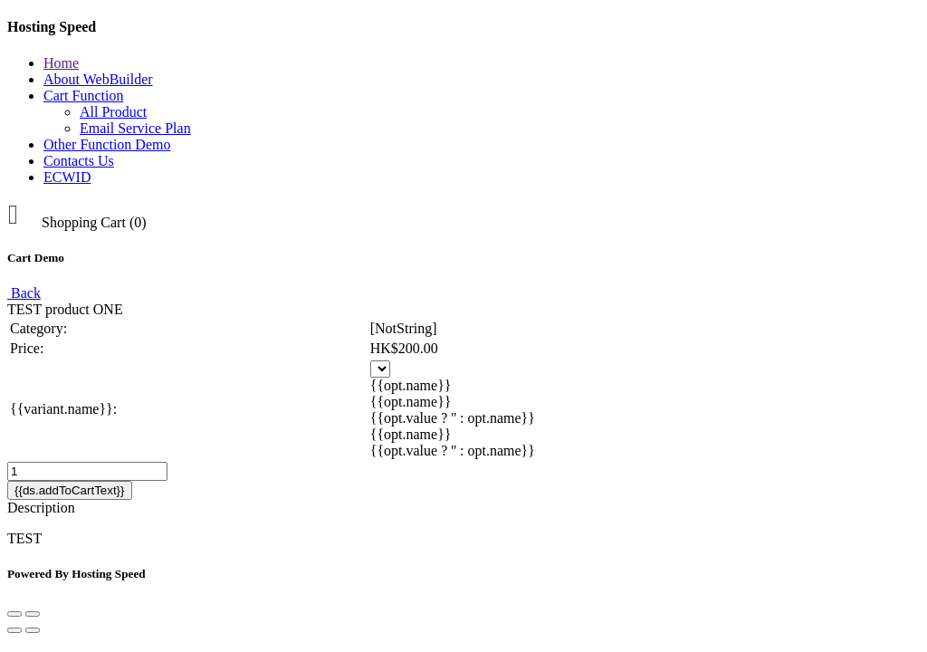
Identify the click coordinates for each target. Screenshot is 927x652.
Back (24, 293)
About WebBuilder (98, 79)
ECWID (67, 177)
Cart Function (83, 95)
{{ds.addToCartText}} (69, 490)
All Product (113, 112)
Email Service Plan (135, 128)
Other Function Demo (106, 144)
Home (61, 63)
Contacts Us (78, 160)
